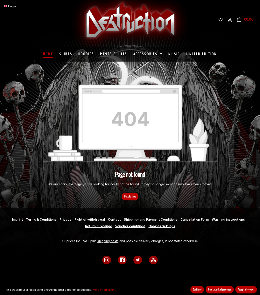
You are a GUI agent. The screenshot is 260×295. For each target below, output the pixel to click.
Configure (197, 289)
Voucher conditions (130, 226)
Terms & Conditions (41, 219)
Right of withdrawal (89, 219)
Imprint (17, 219)
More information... (104, 289)
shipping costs (107, 241)
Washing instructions (228, 219)
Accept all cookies (246, 289)
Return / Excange (98, 226)
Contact (114, 219)
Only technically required (219, 289)
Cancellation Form (194, 219)
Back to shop (130, 196)
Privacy (65, 219)
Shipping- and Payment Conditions (150, 219)
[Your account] (230, 19)
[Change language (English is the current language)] (13, 6)
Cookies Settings (162, 226)
